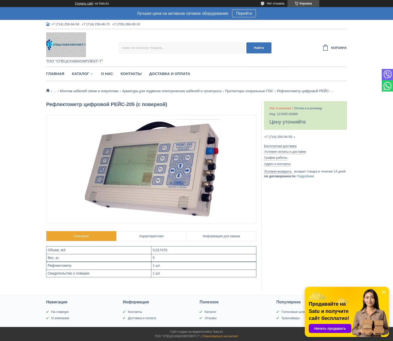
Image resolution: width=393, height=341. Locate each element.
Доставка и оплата (169, 73)
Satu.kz (218, 331)
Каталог (80, 73)
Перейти (244, 13)
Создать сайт (84, 3)
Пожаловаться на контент (220, 336)
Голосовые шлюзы (295, 312)
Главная (55, 73)
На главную (60, 312)
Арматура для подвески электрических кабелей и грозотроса (171, 91)
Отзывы (211, 318)
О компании (60, 318)
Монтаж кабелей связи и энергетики (89, 91)
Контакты (131, 73)
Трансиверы (290, 318)
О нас (107, 73)
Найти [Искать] (259, 48)
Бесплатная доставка (280, 146)
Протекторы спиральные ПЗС (249, 91)
